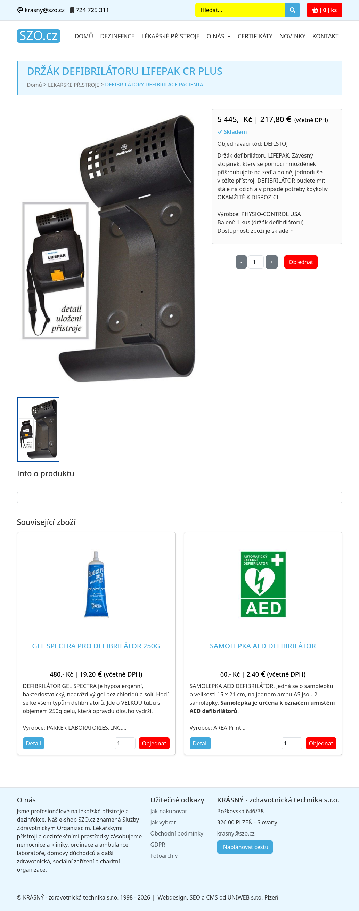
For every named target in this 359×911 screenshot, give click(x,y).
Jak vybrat (163, 822)
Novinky (292, 36)
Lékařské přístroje (170, 36)
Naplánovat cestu (245, 847)
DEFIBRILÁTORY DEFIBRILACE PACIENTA (154, 84)
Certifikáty (255, 36)
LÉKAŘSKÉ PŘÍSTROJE (73, 84)
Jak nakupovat (168, 811)
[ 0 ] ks (324, 10)
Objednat (301, 262)
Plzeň (271, 897)
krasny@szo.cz (41, 10)
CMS (212, 897)
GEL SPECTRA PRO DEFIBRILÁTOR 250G (96, 645)
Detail (33, 743)
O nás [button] (216, 36)
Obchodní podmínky (177, 833)
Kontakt (325, 36)
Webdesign (172, 897)
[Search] (240, 10)
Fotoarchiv (164, 856)
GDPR (157, 844)
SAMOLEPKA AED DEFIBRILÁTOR (263, 645)
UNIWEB (239, 897)
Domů (84, 36)
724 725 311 (92, 10)
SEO (195, 897)
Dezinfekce (117, 36)
